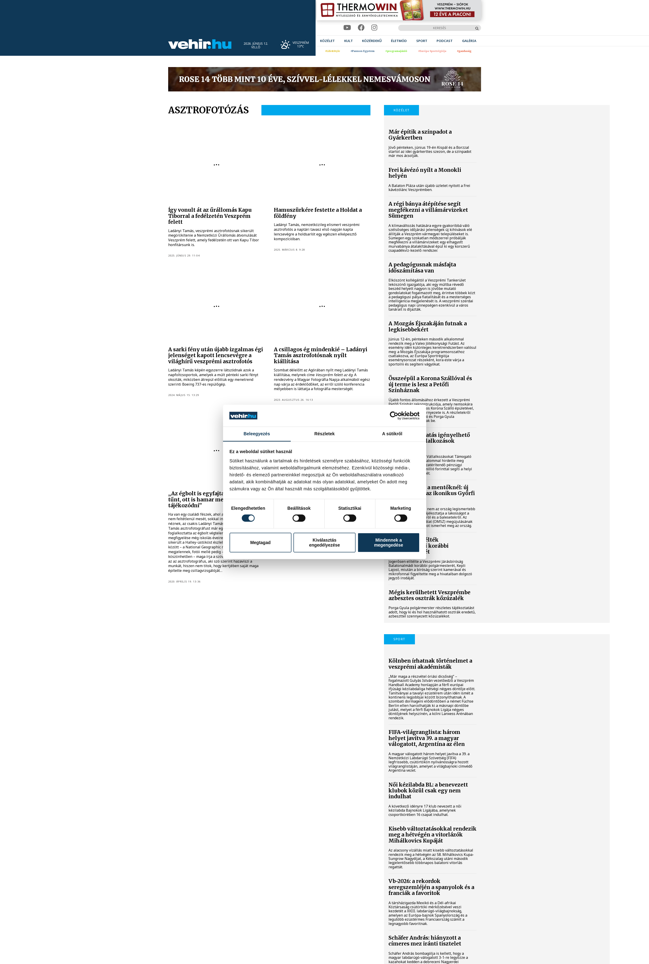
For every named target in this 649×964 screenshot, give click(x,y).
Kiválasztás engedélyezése (324, 542)
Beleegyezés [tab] (257, 433)
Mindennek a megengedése (388, 542)
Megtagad (260, 542)
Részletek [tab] (324, 433)
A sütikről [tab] (392, 433)
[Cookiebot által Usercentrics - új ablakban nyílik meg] (400, 415)
